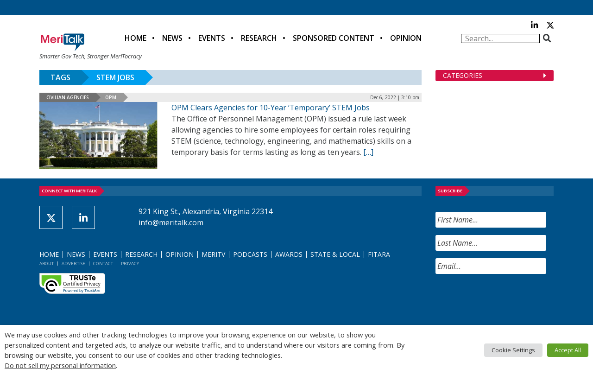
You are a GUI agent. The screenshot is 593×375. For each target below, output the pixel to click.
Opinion (406, 38)
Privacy (130, 264)
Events (211, 38)
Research (259, 38)
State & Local (335, 254)
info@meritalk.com (171, 222)
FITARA (379, 254)
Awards (289, 254)
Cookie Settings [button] (513, 350)
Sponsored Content (333, 38)
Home (135, 38)
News (172, 38)
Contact (103, 264)
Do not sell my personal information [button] (60, 365)
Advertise (73, 264)
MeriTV (213, 254)
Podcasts (250, 254)
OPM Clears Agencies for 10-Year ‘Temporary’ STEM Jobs (270, 107)
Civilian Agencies (67, 97)
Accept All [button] (568, 350)
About (46, 264)
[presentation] (505, 299)
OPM (110, 97)
